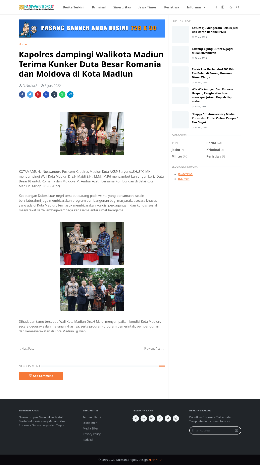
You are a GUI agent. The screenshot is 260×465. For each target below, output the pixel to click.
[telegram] (136, 418)
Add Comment (41, 376)
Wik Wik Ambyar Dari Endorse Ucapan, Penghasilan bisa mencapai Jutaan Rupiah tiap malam (212, 95)
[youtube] (152, 418)
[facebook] (216, 7)
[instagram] (222, 7)
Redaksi (88, 440)
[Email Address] (211, 430)
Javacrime (185, 174)
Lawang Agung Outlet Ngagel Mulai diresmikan (212, 51)
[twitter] (168, 418)
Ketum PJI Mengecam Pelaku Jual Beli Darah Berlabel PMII (215, 30)
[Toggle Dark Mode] (231, 7)
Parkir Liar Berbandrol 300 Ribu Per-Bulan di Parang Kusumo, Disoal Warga (214, 73)
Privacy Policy (92, 434)
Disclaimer (90, 423)
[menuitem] (73, 7)
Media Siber (91, 428)
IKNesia (184, 179)
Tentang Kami (92, 417)
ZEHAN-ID (154, 460)
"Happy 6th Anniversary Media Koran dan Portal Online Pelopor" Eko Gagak (215, 118)
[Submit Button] (236, 430)
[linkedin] (144, 418)
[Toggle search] (237, 7)
